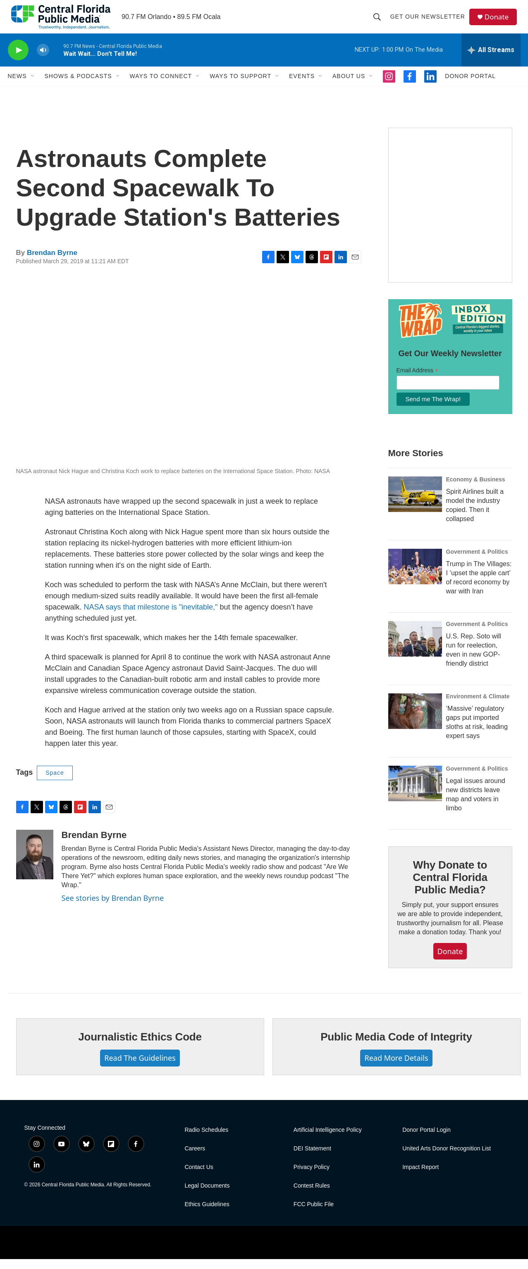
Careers (195, 1158)
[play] (18, 60)
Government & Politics (477, 561)
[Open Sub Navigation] (33, 86)
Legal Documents (207, 1196)
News (17, 86)
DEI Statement (312, 1158)
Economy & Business (475, 489)
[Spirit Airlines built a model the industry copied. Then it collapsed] (415, 504)
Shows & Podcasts (78, 86)
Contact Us (199, 1177)
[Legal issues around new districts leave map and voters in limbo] (415, 793)
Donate (499, 21)
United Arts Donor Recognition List (446, 1158)
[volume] (43, 60)
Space (54, 782)
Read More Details (396, 1068)
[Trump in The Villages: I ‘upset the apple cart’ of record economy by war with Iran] (415, 576)
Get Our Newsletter (429, 21)
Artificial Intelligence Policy (328, 1140)
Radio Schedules (207, 1140)
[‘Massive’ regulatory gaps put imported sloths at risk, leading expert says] (415, 721)
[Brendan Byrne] (34, 864)
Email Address (418, 380)
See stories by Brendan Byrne (113, 908)
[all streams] (491, 59)
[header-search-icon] (379, 21)
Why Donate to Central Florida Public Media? (450, 887)
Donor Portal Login (426, 1140)
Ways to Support (240, 86)
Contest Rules (312, 1196)
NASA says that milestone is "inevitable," (151, 617)
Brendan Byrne (52, 263)
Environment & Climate (478, 706)
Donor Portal (470, 86)
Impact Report (420, 1177)
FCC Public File (314, 1214)
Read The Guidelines (139, 1068)
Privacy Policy (312, 1177)
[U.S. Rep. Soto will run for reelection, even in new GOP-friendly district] (415, 649)
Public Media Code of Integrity (396, 1046)
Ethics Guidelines (207, 1214)
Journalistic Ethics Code (140, 1046)
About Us (348, 86)
